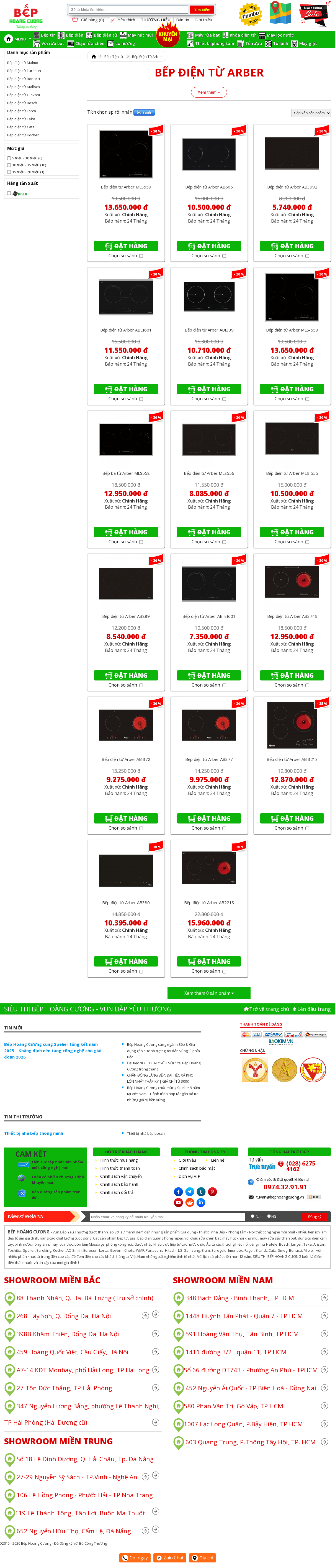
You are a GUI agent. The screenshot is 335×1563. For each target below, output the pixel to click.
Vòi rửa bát (53, 43)
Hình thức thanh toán (120, 1168)
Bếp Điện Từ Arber (147, 56)
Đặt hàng (131, 246)
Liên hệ (217, 1160)
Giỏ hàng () (87, 20)
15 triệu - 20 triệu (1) (28, 171)
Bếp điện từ (105, 35)
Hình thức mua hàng (119, 1160)
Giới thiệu (203, 19)
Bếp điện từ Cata (21, 126)
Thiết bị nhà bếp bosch (146, 1133)
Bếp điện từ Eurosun (24, 70)
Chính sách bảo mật (197, 1168)
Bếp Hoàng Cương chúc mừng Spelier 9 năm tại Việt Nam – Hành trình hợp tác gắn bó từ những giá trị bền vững (163, 1093)
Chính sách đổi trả (116, 1192)
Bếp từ (48, 35)
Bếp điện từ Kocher (23, 134)
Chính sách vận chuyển (121, 1176)
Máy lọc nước (280, 35)
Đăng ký (314, 1216)
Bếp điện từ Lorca (21, 110)
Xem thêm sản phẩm (209, 993)
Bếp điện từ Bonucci (23, 78)
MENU (23, 39)
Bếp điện (74, 35)
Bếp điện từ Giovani (23, 94)
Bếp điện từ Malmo (22, 62)
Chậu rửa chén (89, 43)
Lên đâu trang (314, 1009)
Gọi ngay (135, 1558)
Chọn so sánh (126, 256)
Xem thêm (209, 92)
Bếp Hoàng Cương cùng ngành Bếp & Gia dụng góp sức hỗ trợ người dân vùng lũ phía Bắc (163, 1050)
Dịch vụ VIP (189, 1176)
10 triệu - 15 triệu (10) (29, 164)
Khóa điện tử (243, 35)
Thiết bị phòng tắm (214, 43)
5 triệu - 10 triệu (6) (27, 157)
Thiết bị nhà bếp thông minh (33, 1133)
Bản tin (182, 19)
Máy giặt (308, 43)
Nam (260, 1216)
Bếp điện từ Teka (21, 118)
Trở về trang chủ (269, 1009)
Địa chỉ (202, 1558)
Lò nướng (125, 43)
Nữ (273, 1216)
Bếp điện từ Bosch (22, 102)
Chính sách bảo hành (119, 1184)
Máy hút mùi (140, 35)
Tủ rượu (253, 43)
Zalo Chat (170, 1558)
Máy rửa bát (207, 35)
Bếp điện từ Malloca (23, 86)
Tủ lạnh (280, 43)
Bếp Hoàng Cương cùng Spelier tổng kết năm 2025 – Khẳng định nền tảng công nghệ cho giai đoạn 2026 (52, 1050)
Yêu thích (122, 20)
